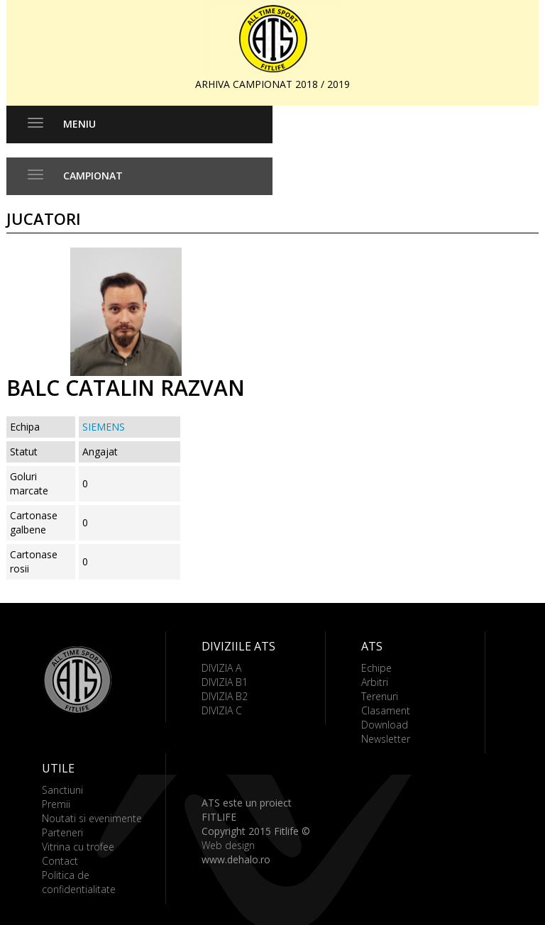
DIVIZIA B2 (225, 696)
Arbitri (374, 682)
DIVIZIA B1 (225, 682)
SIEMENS (103, 426)
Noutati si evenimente (92, 818)
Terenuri (379, 696)
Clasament (385, 710)
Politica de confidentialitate (79, 882)
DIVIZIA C (222, 710)
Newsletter (385, 739)
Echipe (376, 668)
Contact (60, 861)
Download (384, 724)
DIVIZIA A (221, 668)
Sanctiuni (62, 790)
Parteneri (62, 832)
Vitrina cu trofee (78, 846)
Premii (56, 804)
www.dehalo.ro (236, 859)
